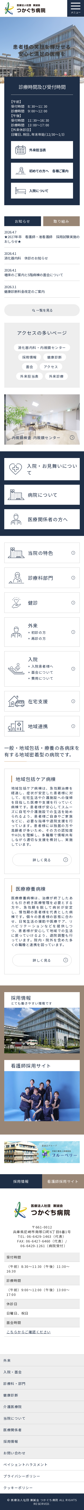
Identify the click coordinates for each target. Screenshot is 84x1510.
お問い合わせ (14, 1453)
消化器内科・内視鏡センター (42, 347)
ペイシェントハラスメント (25, 1464)
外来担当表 (29, 376)
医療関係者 (12, 1429)
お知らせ (22, 221)
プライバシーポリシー (21, 1476)
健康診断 (54, 357)
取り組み (61, 221)
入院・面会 (12, 1372)
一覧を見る (42, 310)
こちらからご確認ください (28, 1332)
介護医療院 (12, 1406)
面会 (29, 366)
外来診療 (56, 376)
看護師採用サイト (63, 1181)
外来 (7, 1360)
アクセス (51, 366)
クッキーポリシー (18, 1487)
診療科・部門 (14, 1383)
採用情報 (29, 357)
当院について (14, 1418)
